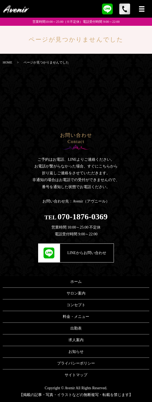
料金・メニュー (76, 317)
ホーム (76, 282)
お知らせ (76, 352)
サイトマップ (76, 375)
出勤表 (76, 328)
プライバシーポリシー (76, 363)
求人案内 (76, 340)
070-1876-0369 (83, 216)
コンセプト (76, 305)
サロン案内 (76, 293)
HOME (7, 62)
